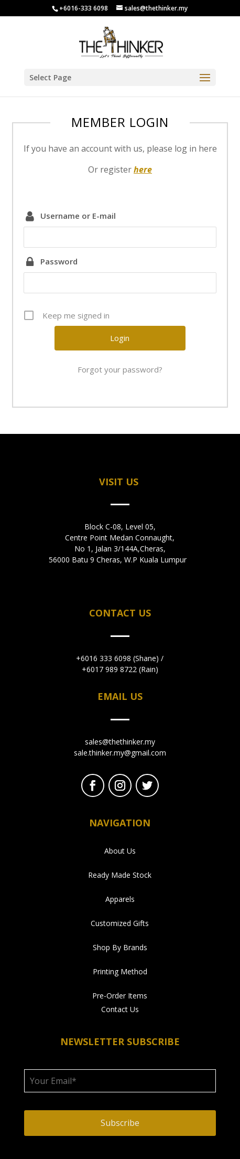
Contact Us (120, 1009)
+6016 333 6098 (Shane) (117, 658)
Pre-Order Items (119, 996)
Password (59, 261)
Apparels (120, 899)
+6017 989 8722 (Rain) (120, 669)
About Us (120, 851)
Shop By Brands (120, 947)
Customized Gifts (120, 923)
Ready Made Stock (119, 875)
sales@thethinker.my (120, 742)
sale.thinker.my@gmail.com (120, 753)
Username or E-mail (78, 215)
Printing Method (120, 971)
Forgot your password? (120, 369)
